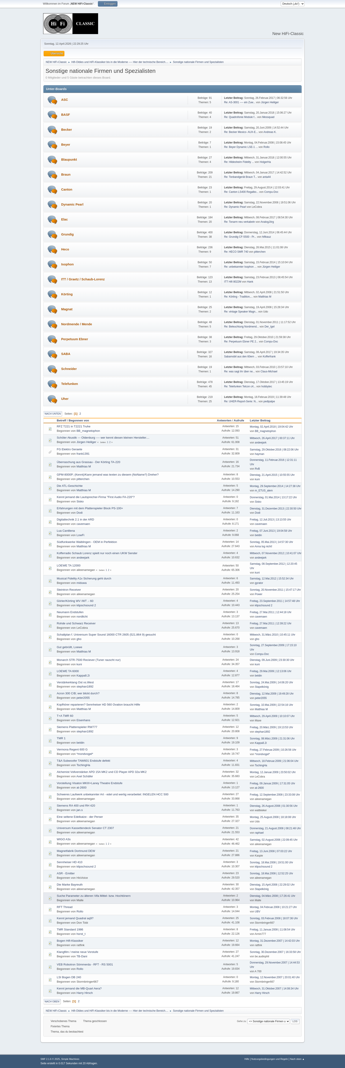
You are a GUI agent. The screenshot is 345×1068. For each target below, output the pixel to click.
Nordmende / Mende (76, 324)
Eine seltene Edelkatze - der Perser (80, 816)
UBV (257, 911)
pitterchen (260, 251)
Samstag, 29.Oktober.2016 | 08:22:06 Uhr (274, 449)
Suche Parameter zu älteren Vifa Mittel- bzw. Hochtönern (93, 895)
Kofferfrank (269, 356)
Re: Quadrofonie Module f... (240, 117)
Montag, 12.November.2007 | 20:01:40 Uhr (275, 977)
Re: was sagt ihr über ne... (239, 371)
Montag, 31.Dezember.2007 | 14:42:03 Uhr (275, 940)
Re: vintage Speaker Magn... (240, 311)
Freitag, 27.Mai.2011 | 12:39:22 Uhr (271, 623)
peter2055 (83, 697)
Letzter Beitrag (262, 420)
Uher (64, 399)
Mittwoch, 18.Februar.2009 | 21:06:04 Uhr (274, 761)
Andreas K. (270, 132)
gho (79, 639)
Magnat (66, 309)
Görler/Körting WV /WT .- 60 (75, 601)
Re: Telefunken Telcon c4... (239, 386)
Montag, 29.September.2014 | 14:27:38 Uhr (275, 486)
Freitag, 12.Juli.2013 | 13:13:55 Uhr (270, 519)
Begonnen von (79, 420)
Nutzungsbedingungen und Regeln (269, 1059)
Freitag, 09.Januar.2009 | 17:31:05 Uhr (272, 783)
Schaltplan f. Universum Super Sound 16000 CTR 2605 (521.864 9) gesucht (106, 634)
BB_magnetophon (88, 430)
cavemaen (83, 524)
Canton (66, 189)
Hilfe (246, 1059)
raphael (259, 832)
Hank (250, 281)
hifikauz (266, 236)
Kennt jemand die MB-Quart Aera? (79, 988)
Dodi (80, 512)
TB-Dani (81, 956)
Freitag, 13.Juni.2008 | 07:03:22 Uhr (271, 851)
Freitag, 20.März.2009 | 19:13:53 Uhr (271, 727)
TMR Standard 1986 (70, 929)
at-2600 (81, 787)
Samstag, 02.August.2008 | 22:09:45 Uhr (274, 839)
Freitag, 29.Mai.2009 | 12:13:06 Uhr (271, 671)
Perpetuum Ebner (74, 339)
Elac (64, 219)
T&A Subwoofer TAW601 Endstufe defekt (83, 760)
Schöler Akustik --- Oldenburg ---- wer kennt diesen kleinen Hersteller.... (103, 437)
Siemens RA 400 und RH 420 (76, 805)
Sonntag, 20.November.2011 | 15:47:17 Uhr (275, 589)
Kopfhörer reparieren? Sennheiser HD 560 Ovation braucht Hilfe (98, 704)
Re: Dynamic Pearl (235, 206)
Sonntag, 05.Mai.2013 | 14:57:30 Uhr (271, 542)
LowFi (80, 535)
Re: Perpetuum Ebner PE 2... (241, 341)
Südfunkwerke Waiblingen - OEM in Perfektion (87, 542)
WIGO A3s (64, 839)
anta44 (267, 176)
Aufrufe (239, 420)
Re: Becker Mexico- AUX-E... (241, 132)
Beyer (65, 144)
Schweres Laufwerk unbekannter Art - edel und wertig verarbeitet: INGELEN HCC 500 (112, 794)
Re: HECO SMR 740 (236, 251)
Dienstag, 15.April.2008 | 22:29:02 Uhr (272, 884)
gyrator (259, 583)
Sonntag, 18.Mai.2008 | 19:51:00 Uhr (271, 862)
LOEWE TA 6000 (68, 671)
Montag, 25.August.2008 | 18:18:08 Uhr (273, 817)
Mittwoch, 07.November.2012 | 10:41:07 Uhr (275, 553)
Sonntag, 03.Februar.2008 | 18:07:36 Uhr (274, 918)
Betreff (61, 420)
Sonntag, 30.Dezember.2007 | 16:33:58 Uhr (275, 952)
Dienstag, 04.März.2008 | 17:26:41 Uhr (272, 895)
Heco (65, 249)
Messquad (268, 117)
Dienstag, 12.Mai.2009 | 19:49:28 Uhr (272, 693)
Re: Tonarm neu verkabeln (239, 221)
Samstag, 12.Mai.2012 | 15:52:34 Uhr (272, 578)
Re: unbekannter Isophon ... (240, 266)
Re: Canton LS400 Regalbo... (241, 191)
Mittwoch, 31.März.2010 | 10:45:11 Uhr (272, 634)
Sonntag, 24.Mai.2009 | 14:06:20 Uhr (271, 682)
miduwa (82, 583)
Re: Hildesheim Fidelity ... (239, 162)
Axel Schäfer (84, 776)
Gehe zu (241, 1021)
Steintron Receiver (69, 589)
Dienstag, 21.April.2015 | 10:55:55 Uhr (272, 474)
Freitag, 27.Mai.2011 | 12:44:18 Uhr (271, 612)
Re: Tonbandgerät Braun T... (240, 176)
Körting (67, 294)
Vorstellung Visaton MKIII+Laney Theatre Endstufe (89, 783)
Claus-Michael (269, 371)
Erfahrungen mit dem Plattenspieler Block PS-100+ (90, 508)
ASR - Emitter (66, 873)
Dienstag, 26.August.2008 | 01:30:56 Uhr (274, 805)
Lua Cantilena (66, 530)
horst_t (81, 934)
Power (258, 594)
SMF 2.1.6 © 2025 (50, 1059)
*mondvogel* (85, 754)
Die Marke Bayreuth (70, 884)
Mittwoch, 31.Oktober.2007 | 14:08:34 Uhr (274, 988)
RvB (257, 468)
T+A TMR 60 (65, 715)
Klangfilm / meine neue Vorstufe (77, 952)
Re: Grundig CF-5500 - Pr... (240, 236)
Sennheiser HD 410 (69, 862)
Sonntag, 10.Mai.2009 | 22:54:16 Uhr (271, 704)
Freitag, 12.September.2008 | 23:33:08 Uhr (275, 794)
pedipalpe (269, 401)
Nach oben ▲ (297, 1059)
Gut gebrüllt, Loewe (69, 647)
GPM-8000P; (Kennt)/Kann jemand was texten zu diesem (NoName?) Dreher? (108, 474)
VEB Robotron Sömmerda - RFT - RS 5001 (85, 964)
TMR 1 (61, 738)
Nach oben (52, 1001)
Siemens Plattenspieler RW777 (77, 727)
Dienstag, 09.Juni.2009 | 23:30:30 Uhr (272, 660)
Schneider (69, 369)
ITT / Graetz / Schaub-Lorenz (83, 279)
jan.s (80, 810)
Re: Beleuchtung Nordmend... (241, 326)
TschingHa (83, 765)
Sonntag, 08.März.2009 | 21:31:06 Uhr (272, 738)
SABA (65, 354)
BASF (65, 114)
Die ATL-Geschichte (70, 485)
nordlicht (82, 616)
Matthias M (264, 296)
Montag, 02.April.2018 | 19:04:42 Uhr (271, 426)
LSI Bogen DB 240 (69, 977)
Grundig (67, 234)
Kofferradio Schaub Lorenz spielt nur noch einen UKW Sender (97, 553)
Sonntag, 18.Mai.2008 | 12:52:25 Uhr (271, 873)
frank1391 (83, 453)
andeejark (260, 442)
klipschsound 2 (86, 605)
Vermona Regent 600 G (72, 749)
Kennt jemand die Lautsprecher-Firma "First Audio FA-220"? (96, 497)
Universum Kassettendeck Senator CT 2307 (85, 828)
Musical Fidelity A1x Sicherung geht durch (84, 578)
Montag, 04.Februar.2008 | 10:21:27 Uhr (273, 907)
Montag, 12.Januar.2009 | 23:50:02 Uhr (273, 772)
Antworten (224, 420)
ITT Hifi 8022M (232, 281)
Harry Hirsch (85, 992)
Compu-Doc (271, 191)
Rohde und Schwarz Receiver (76, 623)
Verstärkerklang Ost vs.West (75, 682)
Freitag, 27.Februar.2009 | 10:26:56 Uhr (273, 749)
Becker (66, 129)
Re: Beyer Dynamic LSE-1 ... (241, 147)
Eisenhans (83, 720)
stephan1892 (85, 686)
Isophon (67, 264)
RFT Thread (64, 907)
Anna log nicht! (263, 546)
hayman (259, 454)
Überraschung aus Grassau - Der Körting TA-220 (88, 462)
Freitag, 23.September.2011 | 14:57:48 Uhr (275, 601)
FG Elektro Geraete (69, 449)
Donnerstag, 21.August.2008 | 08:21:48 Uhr (275, 828)
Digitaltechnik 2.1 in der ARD (75, 519)
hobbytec (266, 386)
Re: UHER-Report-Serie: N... (241, 401)
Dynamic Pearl (72, 204)
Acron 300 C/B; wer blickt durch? (78, 693)
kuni (257, 479)
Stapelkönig (262, 686)
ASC (64, 99)
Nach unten (53, 413)
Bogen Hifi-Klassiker (70, 940)
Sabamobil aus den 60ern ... (240, 356)
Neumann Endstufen (70, 612)
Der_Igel (269, 326)
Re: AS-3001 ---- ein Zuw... (239, 102)
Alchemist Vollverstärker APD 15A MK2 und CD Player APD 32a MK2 (102, 772)
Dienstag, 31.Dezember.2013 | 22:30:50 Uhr (275, 508)
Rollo (267, 147)
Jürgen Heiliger (270, 102)
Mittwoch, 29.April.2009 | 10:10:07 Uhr (272, 716)
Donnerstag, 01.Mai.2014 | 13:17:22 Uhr (273, 497)
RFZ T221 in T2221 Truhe (73, 426)
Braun (65, 174)
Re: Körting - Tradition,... (238, 296)
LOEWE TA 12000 (69, 565)
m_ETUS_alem (264, 490)
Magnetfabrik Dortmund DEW (76, 851)
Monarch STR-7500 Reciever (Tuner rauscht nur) (89, 660)
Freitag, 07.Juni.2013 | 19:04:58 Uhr (271, 530)
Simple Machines (70, 1059)
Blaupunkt (69, 159)
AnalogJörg (267, 221)
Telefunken (69, 384)
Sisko (80, 501)
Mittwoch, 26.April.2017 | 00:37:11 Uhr (272, 438)
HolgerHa (265, 162)
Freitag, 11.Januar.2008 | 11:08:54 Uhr (272, 929)
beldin (258, 535)
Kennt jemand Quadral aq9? (75, 918)
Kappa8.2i (83, 675)
